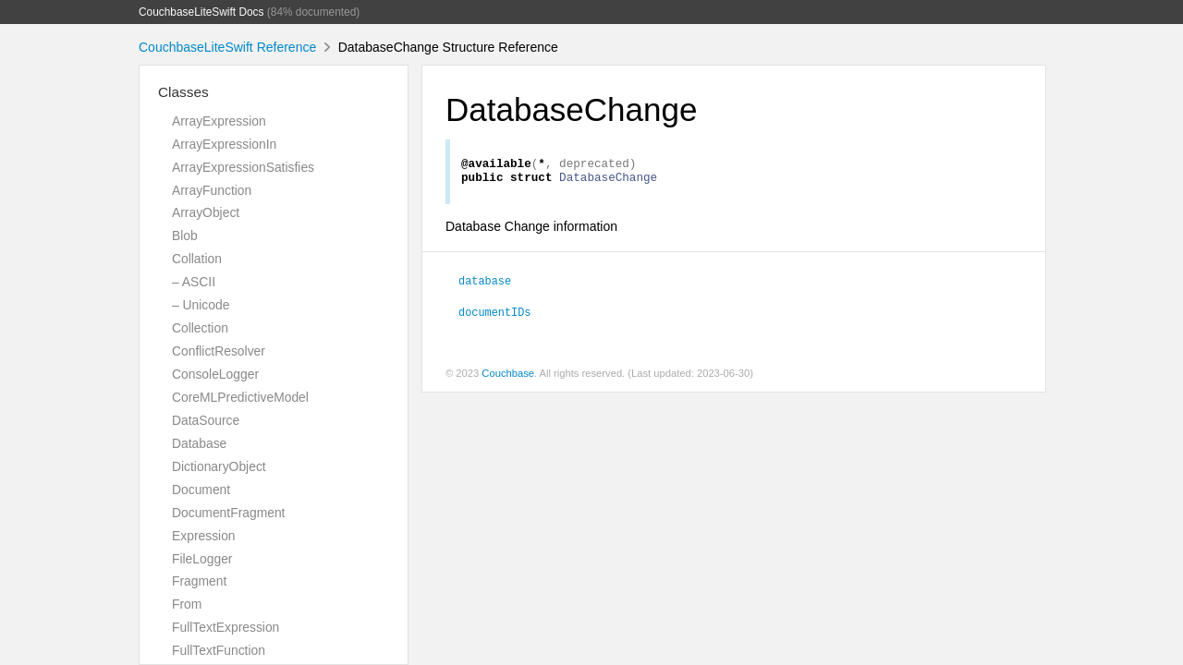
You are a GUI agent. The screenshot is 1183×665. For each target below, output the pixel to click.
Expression (204, 535)
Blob (185, 235)
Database (199, 443)
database (484, 285)
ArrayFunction (211, 190)
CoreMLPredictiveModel (240, 397)
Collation (197, 258)
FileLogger (202, 558)
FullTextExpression (225, 627)
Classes (183, 92)
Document (201, 489)
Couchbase (508, 378)
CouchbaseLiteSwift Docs (201, 12)
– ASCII (193, 281)
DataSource (205, 420)
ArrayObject (205, 212)
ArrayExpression (219, 121)
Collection (200, 327)
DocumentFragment (228, 512)
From (186, 604)
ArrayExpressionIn (224, 144)
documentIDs (494, 316)
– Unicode (200, 304)
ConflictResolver (218, 351)
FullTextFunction (218, 650)
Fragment (199, 581)
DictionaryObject (219, 466)
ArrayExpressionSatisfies (243, 167)
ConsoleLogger (215, 374)
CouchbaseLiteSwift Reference (227, 47)
